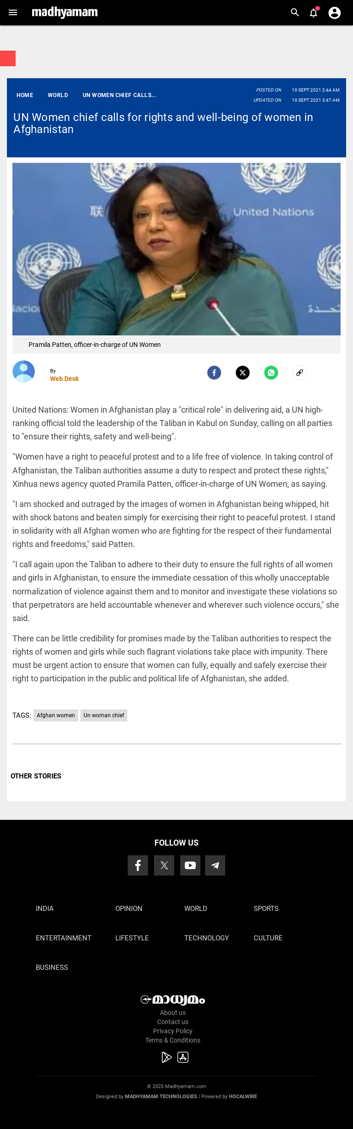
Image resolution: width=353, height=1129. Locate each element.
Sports (266, 908)
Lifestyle (132, 938)
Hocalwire (243, 1097)
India (45, 908)
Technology (206, 938)
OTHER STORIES (36, 776)
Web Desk (64, 378)
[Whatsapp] (271, 372)
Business (52, 967)
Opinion (128, 908)
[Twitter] (242, 372)
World (195, 908)
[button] (12, 12)
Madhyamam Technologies (161, 1097)
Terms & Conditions (172, 1040)
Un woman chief (104, 715)
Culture (268, 938)
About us (173, 1012)
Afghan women (56, 715)
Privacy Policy (173, 1031)
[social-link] (299, 372)
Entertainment (63, 938)
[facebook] (214, 372)
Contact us (172, 1021)
